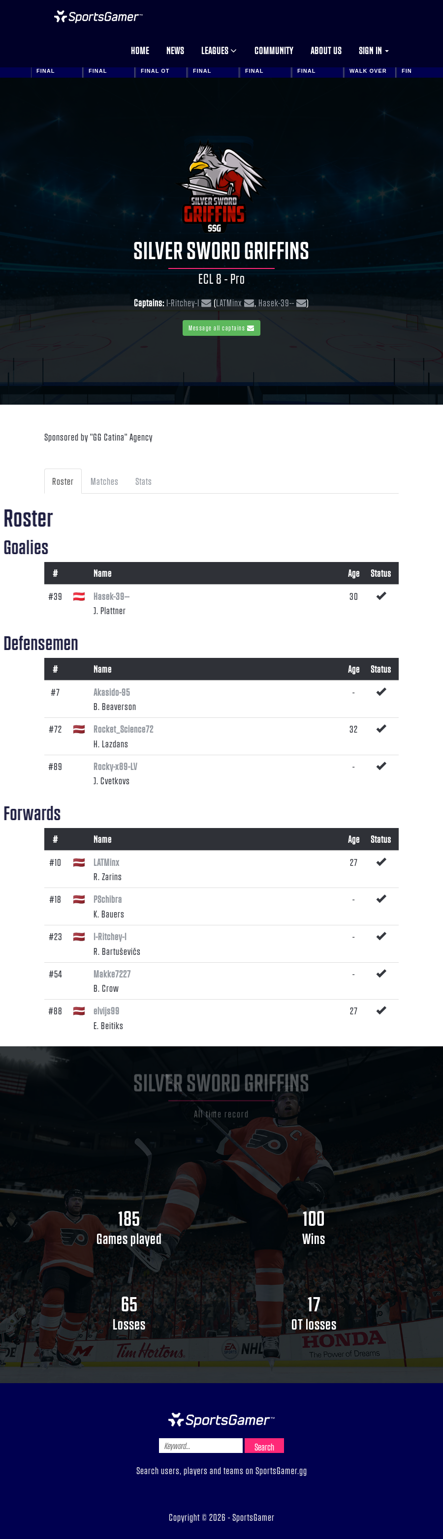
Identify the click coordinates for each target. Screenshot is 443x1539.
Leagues (219, 50)
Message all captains (221, 328)
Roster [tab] (63, 481)
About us (326, 50)
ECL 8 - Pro (221, 278)
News (175, 50)
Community (273, 50)
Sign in (374, 50)
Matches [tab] (105, 481)
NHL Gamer (98, 16)
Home (140, 50)
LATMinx (229, 302)
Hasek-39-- (276, 302)
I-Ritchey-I (182, 302)
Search (264, 1446)
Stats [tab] (143, 481)
